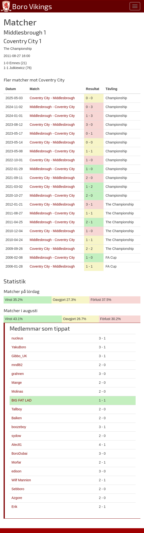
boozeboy (19, 427)
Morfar (16, 462)
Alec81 (17, 445)
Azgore (17, 498)
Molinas (17, 391)
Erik (14, 507)
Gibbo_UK (19, 356)
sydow (16, 436)
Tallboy (17, 409)
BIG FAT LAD (22, 400)
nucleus (17, 338)
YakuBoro (19, 347)
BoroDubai (19, 453)
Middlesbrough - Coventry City (52, 107)
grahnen (18, 374)
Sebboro (18, 489)
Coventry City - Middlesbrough (52, 98)
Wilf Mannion (21, 480)
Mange (17, 382)
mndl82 (17, 365)
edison (16, 471)
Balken (17, 418)
